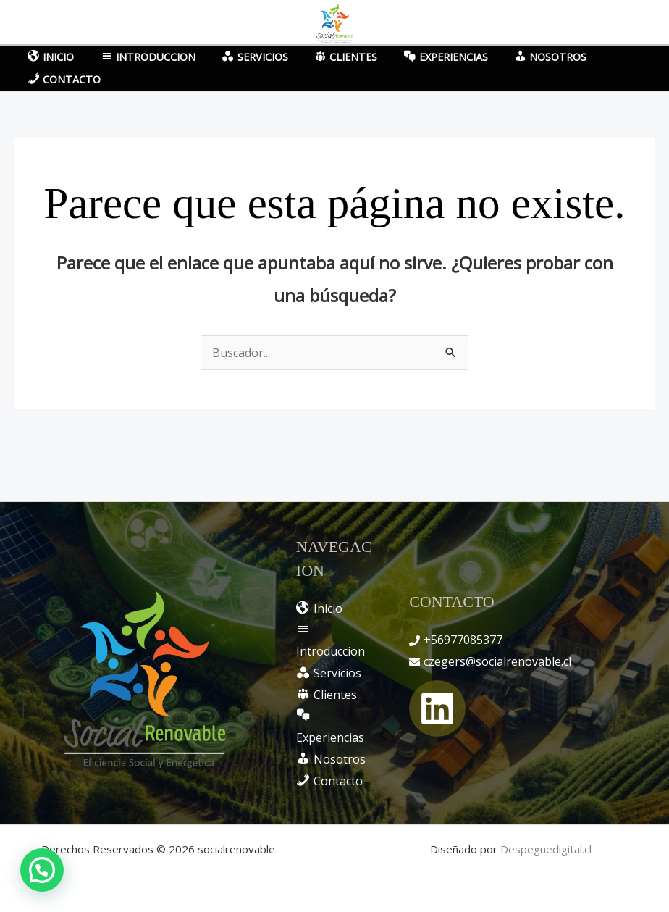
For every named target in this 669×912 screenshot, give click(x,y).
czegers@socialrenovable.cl (497, 661)
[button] (42, 870)
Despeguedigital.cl (546, 849)
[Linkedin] (437, 708)
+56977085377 (463, 640)
